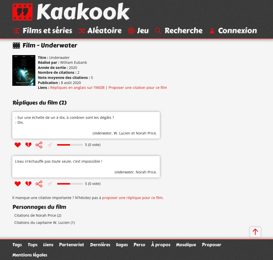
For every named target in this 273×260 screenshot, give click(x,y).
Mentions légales (29, 255)
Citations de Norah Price (35, 215)
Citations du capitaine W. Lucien (42, 222)
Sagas (122, 244)
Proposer (211, 244)
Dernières (100, 244)
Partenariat (71, 244)
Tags (17, 244)
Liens (48, 244)
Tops (32, 244)
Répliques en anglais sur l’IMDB (77, 87)
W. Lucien (122, 133)
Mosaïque (186, 244)
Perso (139, 244)
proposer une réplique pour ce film (132, 197)
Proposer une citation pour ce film (138, 87)
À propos (160, 244)
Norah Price (146, 133)
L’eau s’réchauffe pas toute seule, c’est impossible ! (58, 161)
